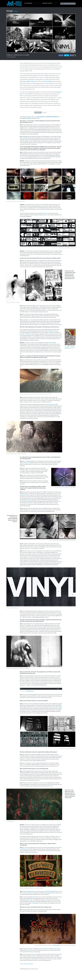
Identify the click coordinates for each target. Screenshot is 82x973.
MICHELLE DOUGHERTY (52, 116)
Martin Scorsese (30, 81)
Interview (38, 112)
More (75, 55)
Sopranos (28, 900)
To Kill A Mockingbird (49, 891)
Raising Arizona (44, 948)
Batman (27, 950)
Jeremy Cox (44, 213)
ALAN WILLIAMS (40, 116)
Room (33, 954)
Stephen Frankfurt (30, 891)
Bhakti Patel (59, 706)
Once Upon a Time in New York (26, 334)
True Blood (34, 903)
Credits (45, 112)
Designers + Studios (49, 3)
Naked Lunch (57, 948)
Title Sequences (30, 3)
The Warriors (51, 332)
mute (58, 688)
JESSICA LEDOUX (27, 118)
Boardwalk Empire (52, 404)
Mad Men (24, 495)
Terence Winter (48, 81)
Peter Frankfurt (52, 342)
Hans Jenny (26, 462)
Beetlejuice (51, 948)
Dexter (34, 897)
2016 (15, 11)
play (21, 689)
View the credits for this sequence (26, 963)
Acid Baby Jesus (30, 691)
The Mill (25, 138)
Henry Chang (27, 501)
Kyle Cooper (56, 945)
